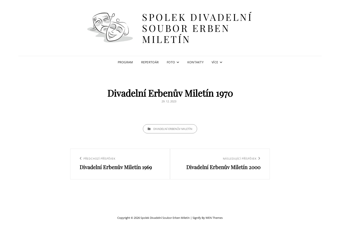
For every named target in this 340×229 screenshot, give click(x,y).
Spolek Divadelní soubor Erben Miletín (197, 27)
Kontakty (195, 62)
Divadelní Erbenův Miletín (172, 129)
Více (215, 62)
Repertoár (150, 62)
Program (125, 62)
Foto (171, 62)
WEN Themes (214, 218)
